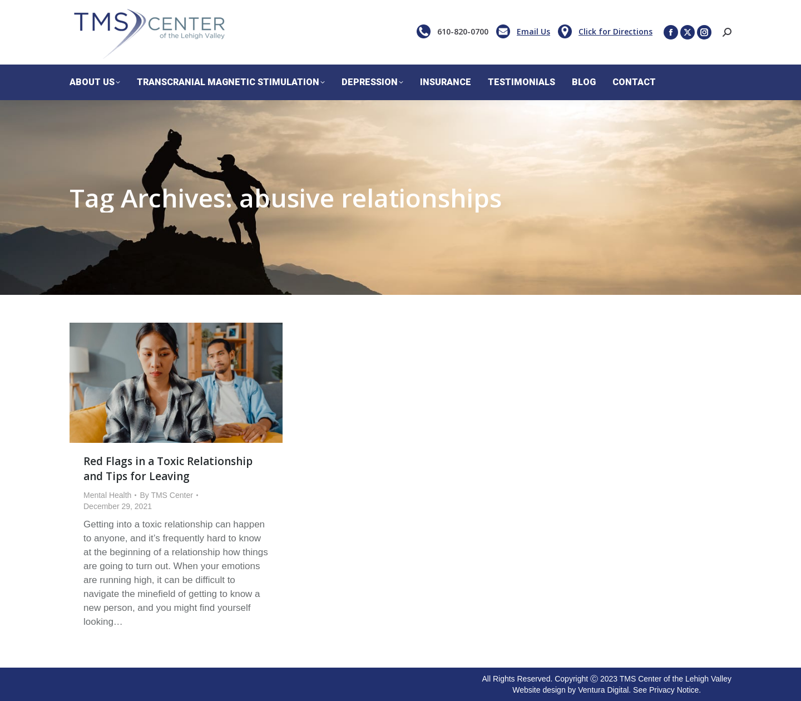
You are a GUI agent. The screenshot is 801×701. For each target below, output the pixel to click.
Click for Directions (615, 31)
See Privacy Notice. (667, 689)
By (166, 495)
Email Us (533, 31)
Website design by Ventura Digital (570, 689)
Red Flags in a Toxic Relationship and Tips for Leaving (168, 468)
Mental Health (107, 495)
